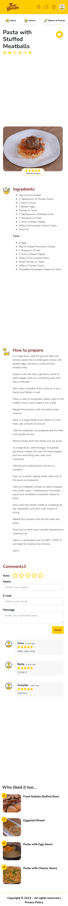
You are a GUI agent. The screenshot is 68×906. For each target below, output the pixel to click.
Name (7, 582)
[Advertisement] (34, 89)
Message (9, 610)
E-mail (7, 596)
